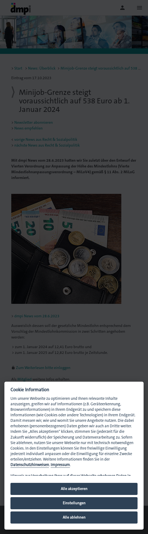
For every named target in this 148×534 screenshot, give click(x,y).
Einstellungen (74, 503)
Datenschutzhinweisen (29, 464)
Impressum (60, 464)
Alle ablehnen (74, 517)
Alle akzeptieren (74, 488)
